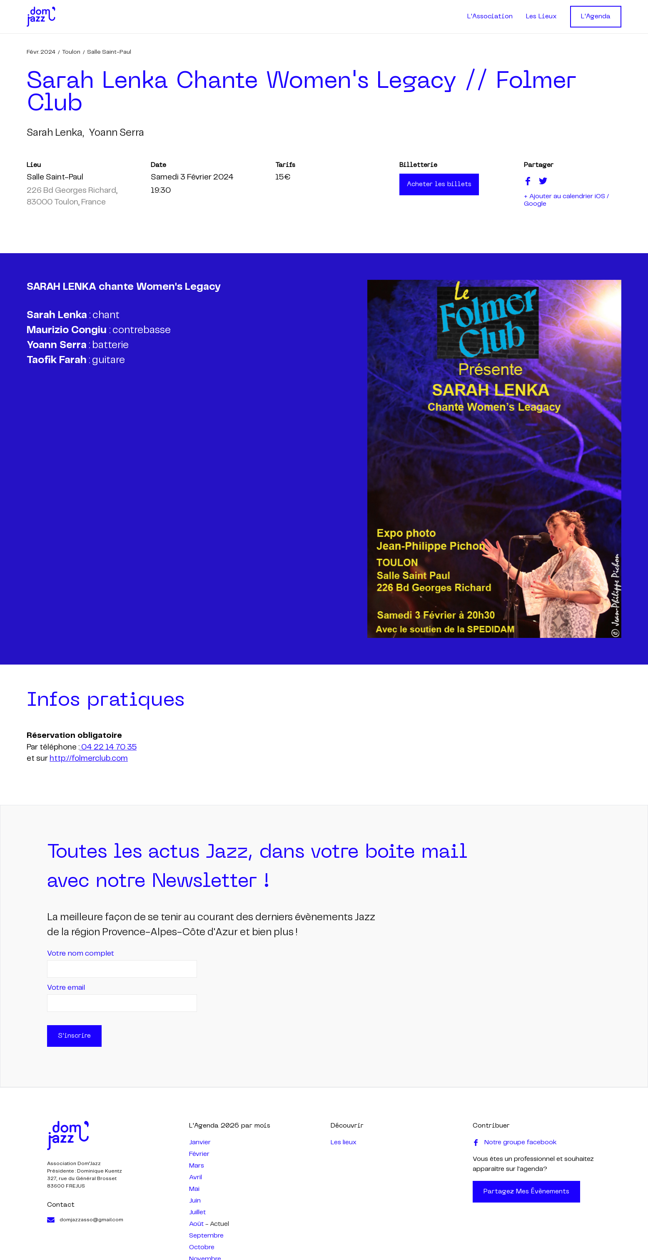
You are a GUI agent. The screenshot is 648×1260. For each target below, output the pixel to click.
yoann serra (116, 133)
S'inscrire (74, 1036)
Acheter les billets (439, 184)
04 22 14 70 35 (108, 747)
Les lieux (343, 1142)
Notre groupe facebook (515, 1142)
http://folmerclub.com (89, 758)
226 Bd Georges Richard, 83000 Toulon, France (72, 196)
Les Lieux (541, 16)
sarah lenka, (55, 133)
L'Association (490, 16)
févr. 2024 (41, 52)
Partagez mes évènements (526, 1191)
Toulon (71, 52)
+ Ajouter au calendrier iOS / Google (566, 200)
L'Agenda (596, 16)
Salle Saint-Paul (109, 52)
